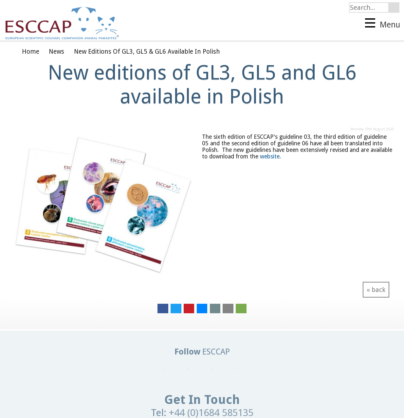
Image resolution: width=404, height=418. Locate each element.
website (270, 156)
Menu (382, 23)
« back (376, 290)
